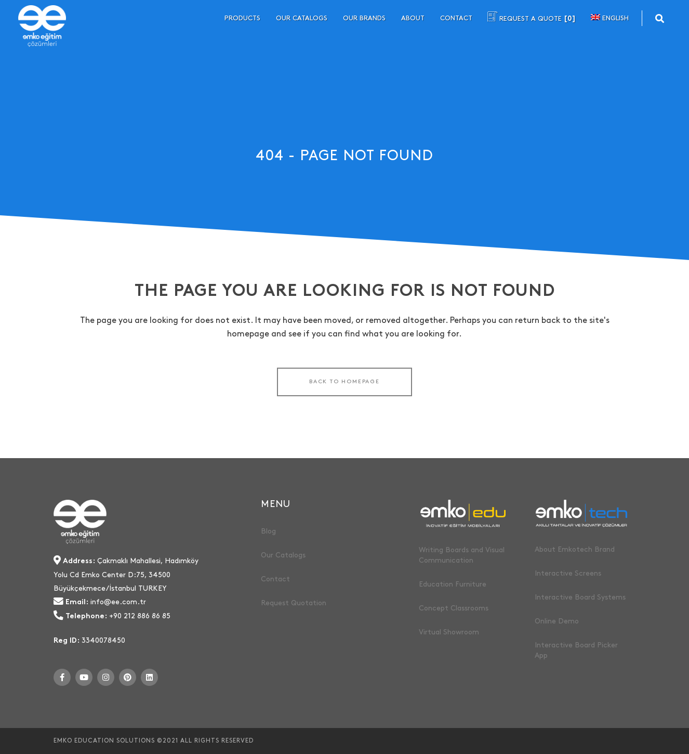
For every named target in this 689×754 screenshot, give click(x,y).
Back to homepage (344, 381)
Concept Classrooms (453, 608)
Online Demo (557, 621)
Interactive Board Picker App (576, 650)
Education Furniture (452, 584)
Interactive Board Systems (580, 597)
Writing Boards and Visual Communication (462, 555)
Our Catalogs (283, 555)
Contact (275, 579)
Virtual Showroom (449, 632)
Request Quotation (293, 603)
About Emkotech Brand (575, 549)
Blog (268, 531)
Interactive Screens (568, 573)
